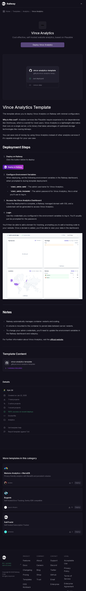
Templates (27, 579)
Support (53, 560)
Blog (38, 570)
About (39, 560)
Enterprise (54, 584)
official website (56, 339)
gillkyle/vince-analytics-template (45, 73)
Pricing (26, 575)
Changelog (27, 570)
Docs (25, 565)
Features (26, 560)
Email (52, 579)
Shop (39, 575)
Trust (39, 579)
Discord (53, 565)
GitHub (53, 575)
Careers (40, 565)
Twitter (53, 570)
